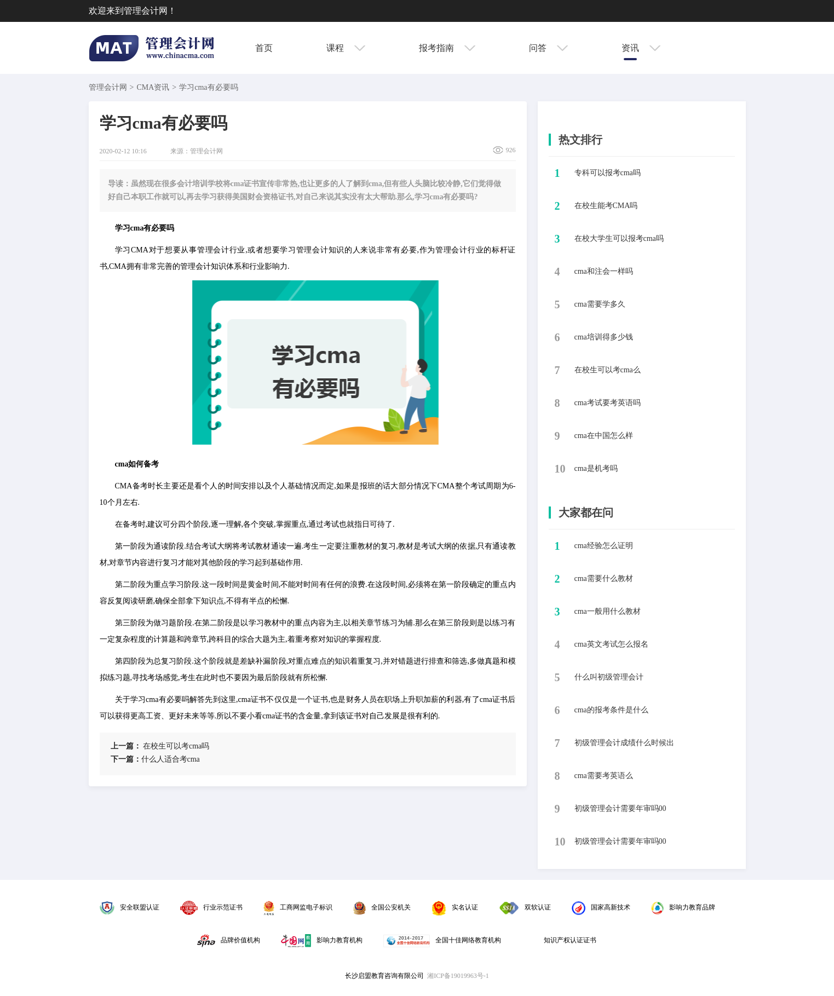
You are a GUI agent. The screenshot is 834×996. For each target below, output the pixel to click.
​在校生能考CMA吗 (606, 205)
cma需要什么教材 (603, 578)
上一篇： (126, 746)
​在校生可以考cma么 (607, 370)
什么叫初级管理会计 (608, 677)
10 (560, 469)
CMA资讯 (152, 87)
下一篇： (126, 759)
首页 (264, 48)
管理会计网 (108, 87)
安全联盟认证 (129, 907)
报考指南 (447, 48)
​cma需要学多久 (599, 304)
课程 (345, 48)
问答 (548, 48)
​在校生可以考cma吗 (160, 746)
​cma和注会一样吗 (603, 271)
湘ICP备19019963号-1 (458, 976)
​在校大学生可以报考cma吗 (619, 238)
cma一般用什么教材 (607, 611)
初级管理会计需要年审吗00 (620, 808)
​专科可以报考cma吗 (607, 173)
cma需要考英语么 (603, 776)
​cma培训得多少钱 (603, 337)
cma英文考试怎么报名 (611, 644)
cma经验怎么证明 (603, 546)
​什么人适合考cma (155, 759)
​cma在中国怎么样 (603, 435)
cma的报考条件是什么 (611, 710)
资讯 (641, 48)
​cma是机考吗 (596, 468)
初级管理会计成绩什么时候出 (624, 743)
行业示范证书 (211, 907)
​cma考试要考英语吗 (607, 403)
